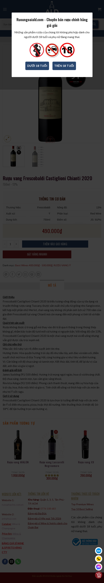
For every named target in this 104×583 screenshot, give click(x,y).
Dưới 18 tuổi (37, 65)
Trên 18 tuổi (64, 65)
